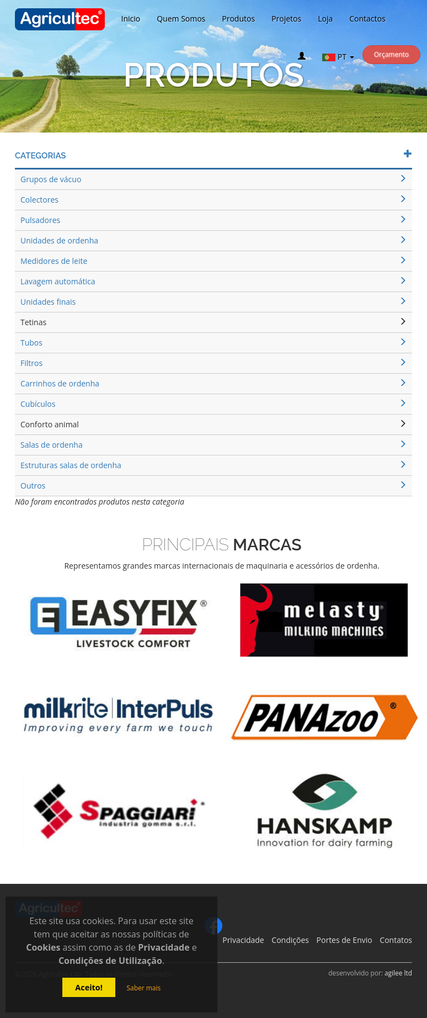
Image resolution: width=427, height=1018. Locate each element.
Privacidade (243, 940)
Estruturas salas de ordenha (213, 465)
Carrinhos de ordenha (213, 383)
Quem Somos (181, 18)
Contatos (396, 940)
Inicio (131, 18)
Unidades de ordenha (213, 240)
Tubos (213, 342)
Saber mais (143, 988)
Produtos (238, 18)
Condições (290, 940)
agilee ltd (398, 972)
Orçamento (391, 54)
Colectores (213, 199)
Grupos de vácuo (213, 179)
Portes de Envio (344, 940)
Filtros (213, 363)
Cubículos (213, 404)
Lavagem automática (213, 281)
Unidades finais (213, 301)
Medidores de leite (213, 261)
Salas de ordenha (213, 444)
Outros (213, 485)
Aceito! (89, 987)
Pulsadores (213, 220)
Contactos (367, 18)
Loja (325, 18)
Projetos (286, 18)
